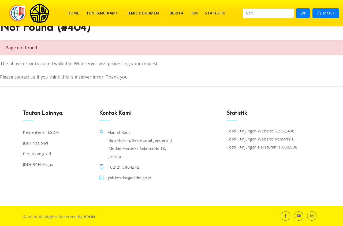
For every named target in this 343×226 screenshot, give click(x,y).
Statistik (215, 13)
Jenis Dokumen (143, 13)
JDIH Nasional (35, 143)
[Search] (268, 13)
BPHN (89, 216)
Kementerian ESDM (41, 132)
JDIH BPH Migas (38, 164)
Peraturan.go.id (37, 153)
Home (73, 13)
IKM (194, 13)
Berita (177, 13)
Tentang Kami (101, 13)
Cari (303, 13)
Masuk (325, 13)
